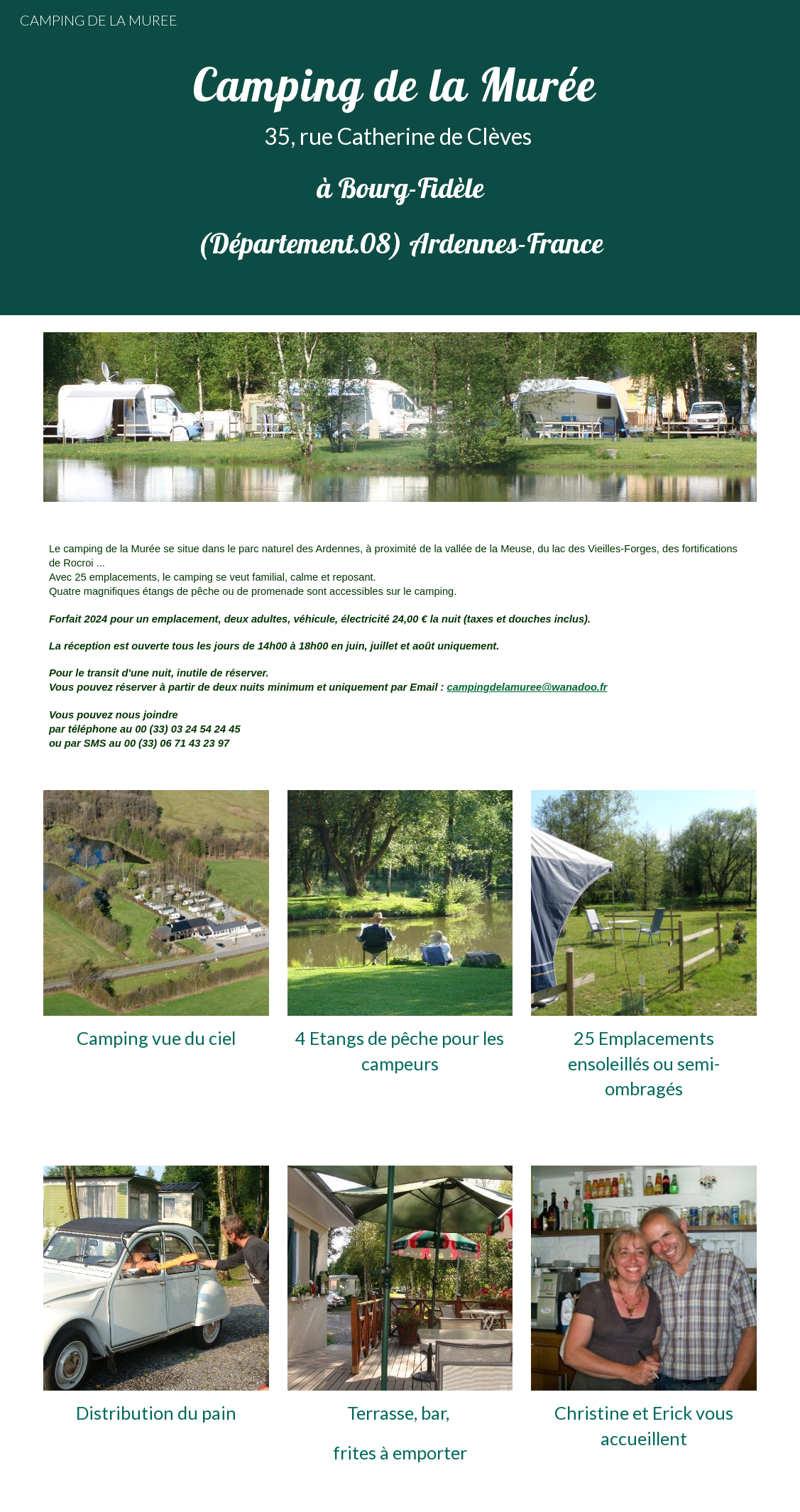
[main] (400, 158)
